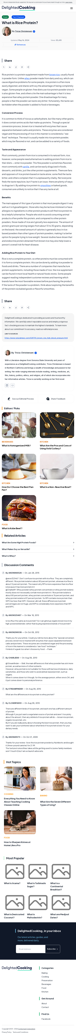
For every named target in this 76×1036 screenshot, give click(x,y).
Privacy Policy (6, 1032)
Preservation (47, 980)
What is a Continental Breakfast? (56, 886)
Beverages (7, 441)
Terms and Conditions (20, 1032)
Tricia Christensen (23, 31)
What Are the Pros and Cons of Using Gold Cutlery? (55, 447)
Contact (45, 1007)
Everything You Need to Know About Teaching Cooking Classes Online (19, 801)
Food (5, 524)
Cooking (8, 794)
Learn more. (68, 2)
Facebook (46, 1019)
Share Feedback (55, 399)
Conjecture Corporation (26, 1029)
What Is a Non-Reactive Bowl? (55, 487)
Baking (43, 795)
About (44, 1003)
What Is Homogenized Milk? (16, 445)
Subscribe (52, 949)
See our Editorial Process (20, 399)
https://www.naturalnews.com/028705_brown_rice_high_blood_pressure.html (36, 338)
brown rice (54, 74)
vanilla (26, 166)
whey (27, 78)
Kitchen (44, 441)
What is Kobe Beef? (12, 528)
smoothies (45, 185)
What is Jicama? (12, 883)
